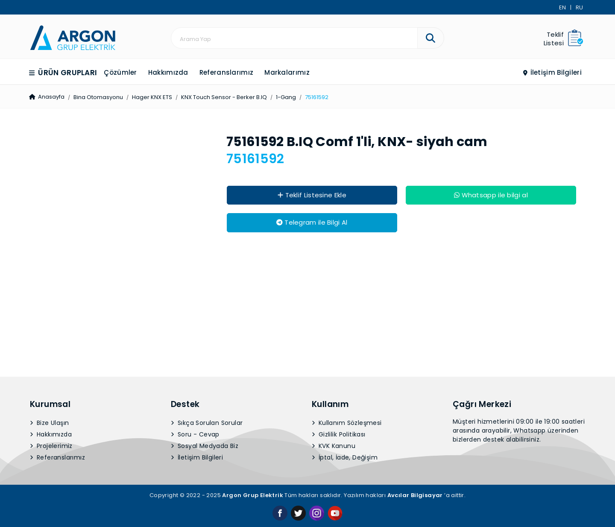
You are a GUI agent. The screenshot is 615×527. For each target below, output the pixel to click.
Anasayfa (45, 97)
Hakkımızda (168, 72)
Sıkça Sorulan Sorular (207, 312)
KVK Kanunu (334, 335)
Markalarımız (287, 72)
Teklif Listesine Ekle (312, 194)
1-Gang (284, 97)
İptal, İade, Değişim (345, 347)
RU (579, 7)
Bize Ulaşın (49, 312)
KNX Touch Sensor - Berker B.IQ (222, 97)
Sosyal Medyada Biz (205, 335)
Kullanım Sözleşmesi (347, 312)
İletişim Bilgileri (552, 72)
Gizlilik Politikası (339, 323)
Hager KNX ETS (150, 97)
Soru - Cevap (195, 323)
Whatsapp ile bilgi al (491, 194)
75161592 (314, 97)
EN (562, 7)
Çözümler (120, 72)
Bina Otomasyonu (96, 97)
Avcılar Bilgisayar (415, 385)
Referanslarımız (226, 72)
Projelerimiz (51, 335)
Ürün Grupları (63, 72)
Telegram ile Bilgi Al (312, 222)
